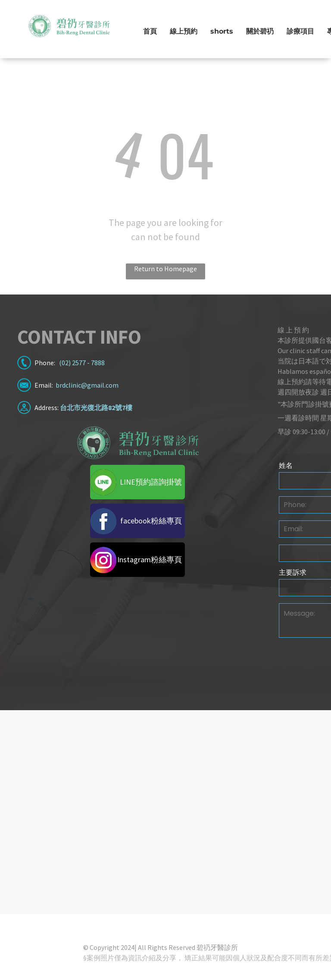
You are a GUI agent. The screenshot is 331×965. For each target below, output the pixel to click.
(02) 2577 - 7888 (82, 362)
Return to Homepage (165, 268)
